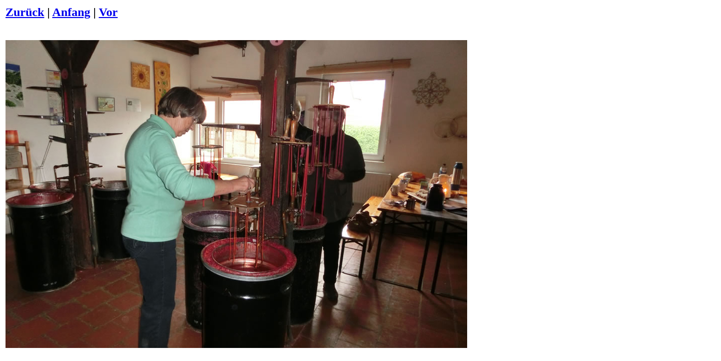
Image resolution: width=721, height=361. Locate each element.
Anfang (71, 12)
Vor (108, 12)
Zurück (25, 12)
